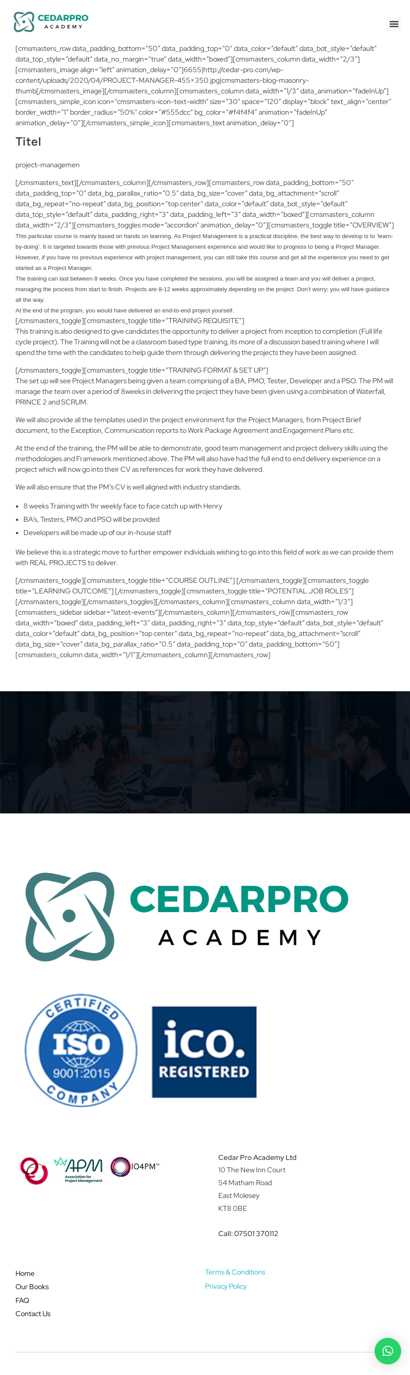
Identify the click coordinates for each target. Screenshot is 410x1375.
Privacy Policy (226, 1286)
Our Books (32, 1286)
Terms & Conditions (235, 1272)
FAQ (22, 1300)
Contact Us (32, 1313)
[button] (394, 24)
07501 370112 (256, 1233)
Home (25, 1273)
